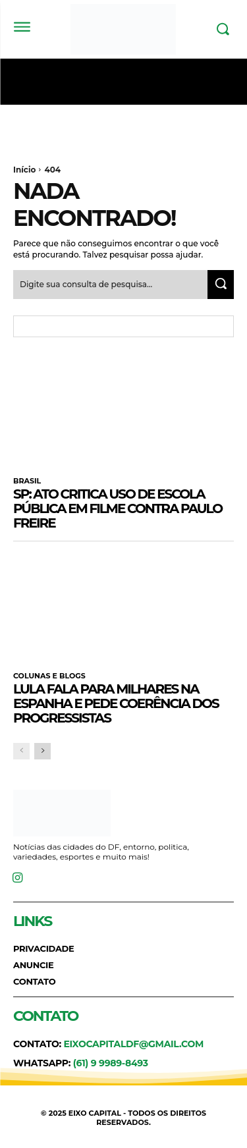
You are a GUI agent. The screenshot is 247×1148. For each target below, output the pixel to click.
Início (24, 170)
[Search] (220, 284)
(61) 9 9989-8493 (110, 1063)
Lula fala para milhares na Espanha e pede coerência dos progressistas (116, 703)
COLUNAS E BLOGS (49, 676)
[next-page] (42, 751)
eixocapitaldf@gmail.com (133, 1044)
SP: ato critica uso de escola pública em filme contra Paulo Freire (117, 508)
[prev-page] (21, 751)
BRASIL (27, 481)
